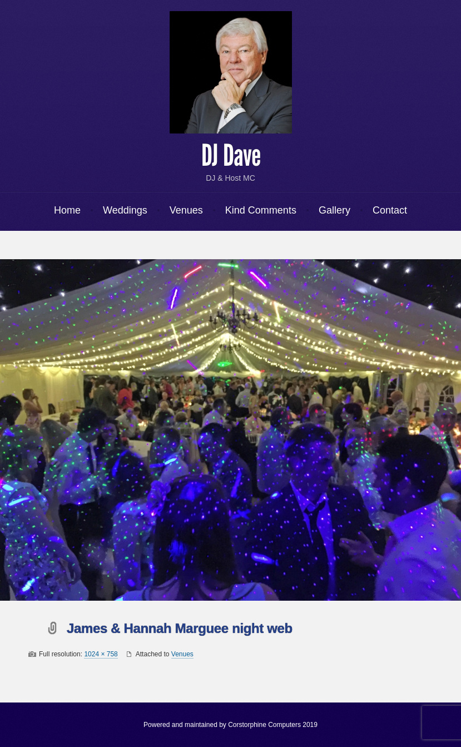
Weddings (125, 210)
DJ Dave (230, 156)
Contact (390, 210)
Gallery (334, 210)
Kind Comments (260, 210)
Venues (186, 210)
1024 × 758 (100, 654)
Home (67, 210)
